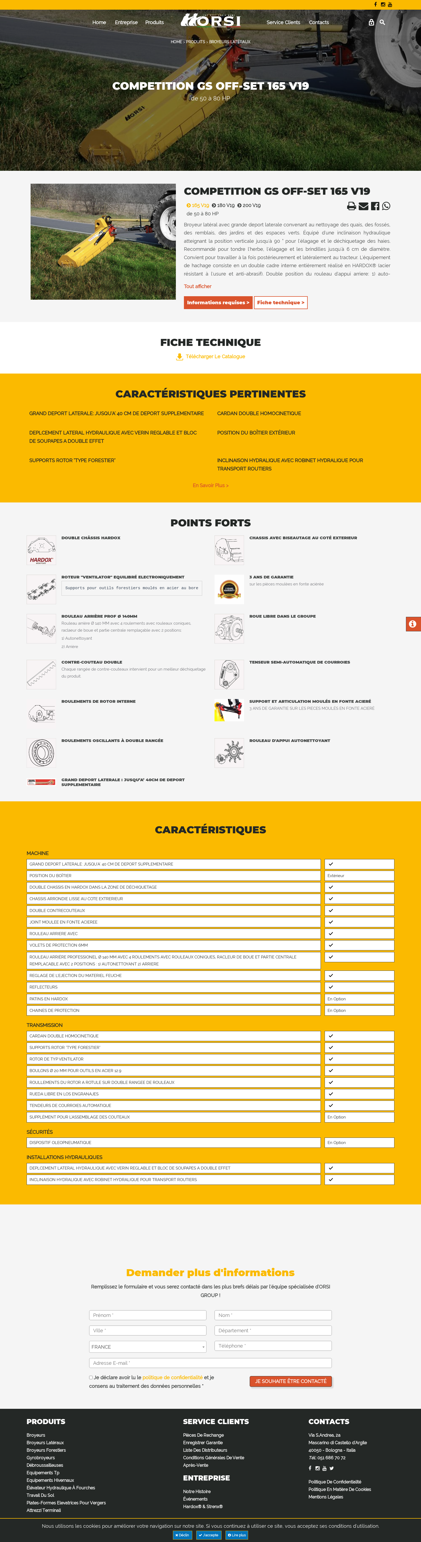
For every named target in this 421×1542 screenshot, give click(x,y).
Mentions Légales (326, 1497)
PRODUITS (195, 42)
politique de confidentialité (173, 1377)
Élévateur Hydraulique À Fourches (61, 1487)
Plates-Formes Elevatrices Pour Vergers (66, 1502)
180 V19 (222, 205)
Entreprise (126, 22)
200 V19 (248, 205)
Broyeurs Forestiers (46, 1450)
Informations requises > (218, 303)
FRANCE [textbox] (101, 1347)
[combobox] (147, 1347)
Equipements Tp (43, 1472)
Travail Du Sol (40, 1495)
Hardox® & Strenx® (203, 1506)
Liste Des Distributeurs (205, 1450)
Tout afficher (197, 286)
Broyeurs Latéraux (45, 1442)
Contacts (319, 22)
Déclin (182, 1535)
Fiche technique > (280, 303)
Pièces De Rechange (203, 1435)
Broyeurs (36, 1435)
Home (99, 22)
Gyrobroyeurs (41, 1457)
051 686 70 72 (331, 1457)
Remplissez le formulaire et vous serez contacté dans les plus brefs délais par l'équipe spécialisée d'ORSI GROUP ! (210, 1291)
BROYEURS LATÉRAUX (229, 42)
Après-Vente (195, 1465)
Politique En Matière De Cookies (340, 1489)
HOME (176, 42)
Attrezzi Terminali (44, 1510)
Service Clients (283, 22)
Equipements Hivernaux (50, 1480)
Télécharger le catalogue (210, 356)
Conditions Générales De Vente (213, 1457)
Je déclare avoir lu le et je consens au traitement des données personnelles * (151, 1382)
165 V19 (196, 205)
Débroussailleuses (45, 1465)
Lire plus (237, 1535)
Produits (154, 22)
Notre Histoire (196, 1491)
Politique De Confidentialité (335, 1482)
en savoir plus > (210, 485)
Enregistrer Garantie (203, 1442)
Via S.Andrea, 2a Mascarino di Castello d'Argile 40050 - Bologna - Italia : (338, 1446)
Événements (195, 1499)
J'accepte (209, 1535)
